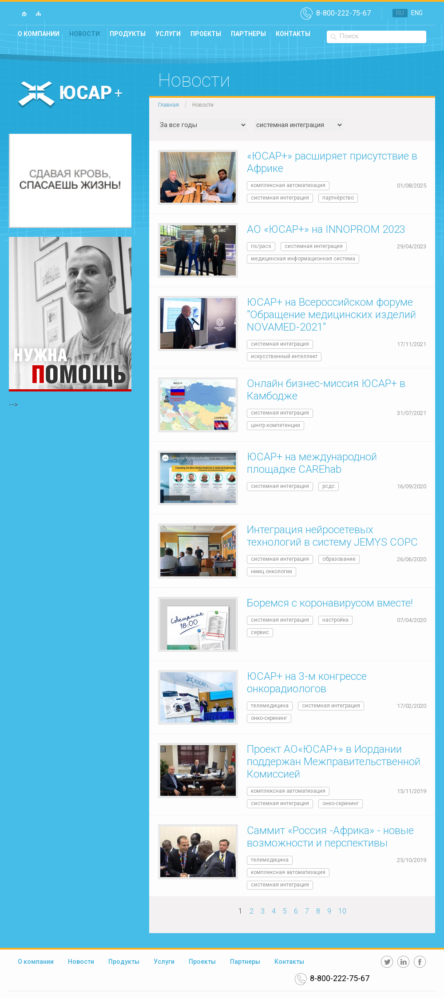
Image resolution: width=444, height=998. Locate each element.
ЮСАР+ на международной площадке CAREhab (312, 463)
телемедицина (270, 706)
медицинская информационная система (303, 258)
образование (339, 559)
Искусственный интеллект (284, 356)
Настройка (335, 620)
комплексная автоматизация (288, 185)
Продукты (128, 33)
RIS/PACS (261, 246)
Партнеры (248, 33)
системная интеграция (280, 198)
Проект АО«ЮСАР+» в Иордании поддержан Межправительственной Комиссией (333, 761)
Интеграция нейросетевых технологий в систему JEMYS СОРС (332, 535)
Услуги (168, 33)
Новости (84, 33)
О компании (38, 33)
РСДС (328, 486)
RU (400, 12)
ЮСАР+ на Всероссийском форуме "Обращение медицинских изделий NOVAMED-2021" (331, 314)
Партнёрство (338, 198)
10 (342, 911)
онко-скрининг (269, 718)
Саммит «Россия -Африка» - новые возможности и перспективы (330, 836)
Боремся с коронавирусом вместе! (330, 603)
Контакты (293, 33)
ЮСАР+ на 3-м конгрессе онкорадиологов (307, 682)
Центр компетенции (275, 425)
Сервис (260, 632)
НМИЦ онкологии (271, 571)
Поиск (349, 36)
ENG (417, 12)
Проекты (205, 33)
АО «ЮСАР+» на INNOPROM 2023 (326, 229)
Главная (168, 105)
